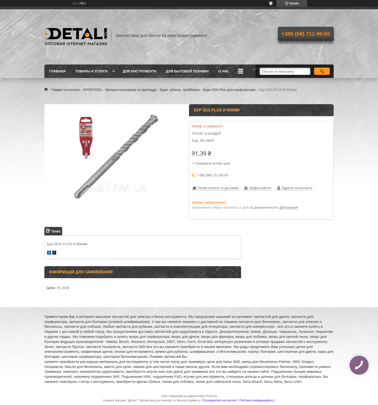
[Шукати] (322, 71)
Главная (57, 71)
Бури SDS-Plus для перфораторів (229, 90)
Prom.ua (211, 396)
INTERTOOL (92, 90)
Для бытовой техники (187, 71)
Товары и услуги (91, 71)
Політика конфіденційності (257, 400)
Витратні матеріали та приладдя (131, 90)
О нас (223, 71)
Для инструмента (139, 71)
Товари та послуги (65, 90)
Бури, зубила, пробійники (180, 90)
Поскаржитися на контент (219, 400)
